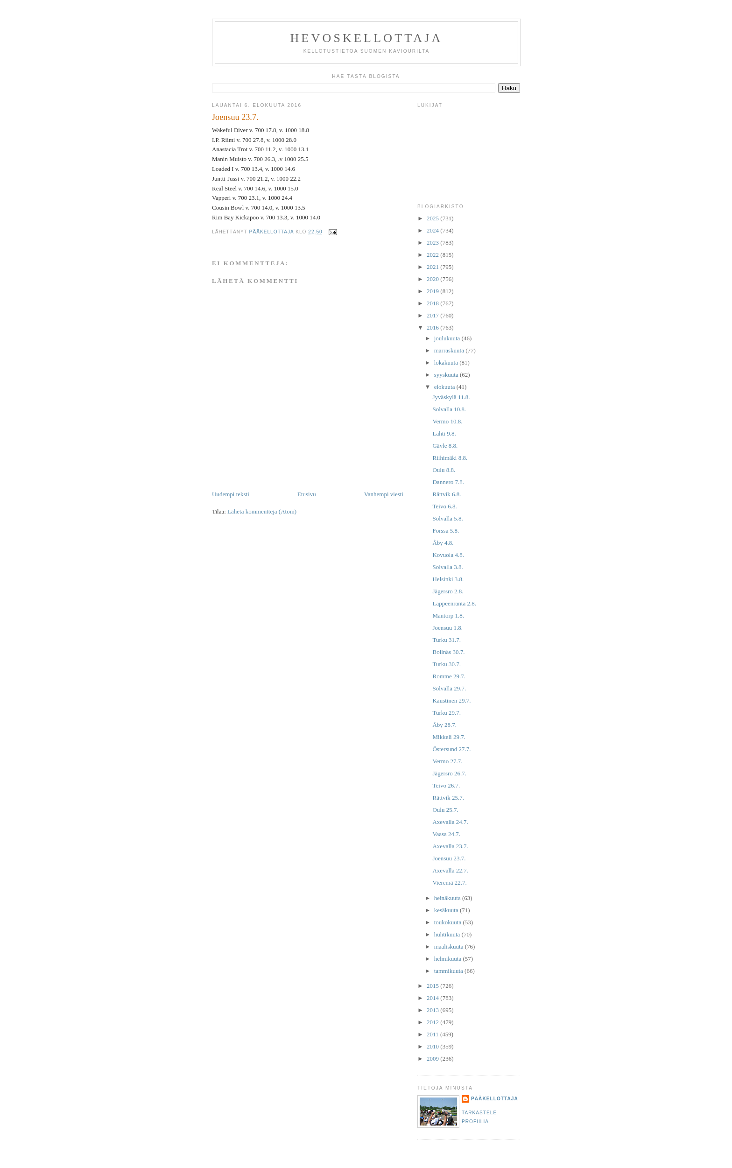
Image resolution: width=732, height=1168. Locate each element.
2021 (433, 266)
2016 (433, 327)
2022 (433, 254)
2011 (433, 1034)
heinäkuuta (448, 897)
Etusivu (306, 494)
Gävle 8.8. (445, 445)
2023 (433, 242)
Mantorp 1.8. (448, 615)
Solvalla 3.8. (447, 566)
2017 (433, 315)
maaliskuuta (449, 946)
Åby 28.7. (444, 724)
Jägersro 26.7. (449, 773)
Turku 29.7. (446, 712)
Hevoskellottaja (366, 38)
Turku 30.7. (446, 664)
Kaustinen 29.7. (451, 700)
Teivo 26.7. (446, 785)
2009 (433, 1058)
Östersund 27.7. (451, 749)
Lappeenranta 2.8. (454, 603)
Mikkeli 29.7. (448, 736)
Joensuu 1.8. (447, 627)
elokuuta (445, 386)
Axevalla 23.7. (450, 846)
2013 (433, 1009)
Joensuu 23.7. (448, 858)
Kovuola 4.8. (448, 554)
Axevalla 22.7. (450, 870)
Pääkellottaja (494, 1098)
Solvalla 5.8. (447, 518)
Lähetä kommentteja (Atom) (261, 511)
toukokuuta (448, 922)
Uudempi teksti (230, 494)
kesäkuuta (447, 910)
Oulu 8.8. (443, 469)
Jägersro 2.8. (447, 591)
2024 (433, 230)
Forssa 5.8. (445, 530)
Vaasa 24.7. (446, 833)
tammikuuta (449, 970)
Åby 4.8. (442, 542)
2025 (433, 218)
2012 (433, 1022)
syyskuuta (447, 374)
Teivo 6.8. (444, 506)
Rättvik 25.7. (448, 797)
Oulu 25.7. (445, 809)
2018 (433, 303)
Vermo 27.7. (447, 761)
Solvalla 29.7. (449, 688)
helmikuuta (448, 958)
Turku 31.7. (446, 639)
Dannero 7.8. (448, 481)
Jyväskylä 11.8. (451, 397)
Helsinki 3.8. (448, 579)
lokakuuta (447, 362)
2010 (433, 1046)
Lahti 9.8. (444, 433)
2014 (433, 997)
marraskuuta (450, 350)
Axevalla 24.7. (450, 821)
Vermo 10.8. (447, 421)
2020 (433, 278)
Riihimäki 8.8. (449, 457)
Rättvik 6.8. (446, 494)
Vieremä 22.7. (449, 882)
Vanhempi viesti (383, 494)
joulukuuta (448, 338)
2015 (433, 985)
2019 (433, 291)
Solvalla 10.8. (449, 409)
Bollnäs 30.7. (448, 651)
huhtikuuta (448, 934)
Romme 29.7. (448, 676)
